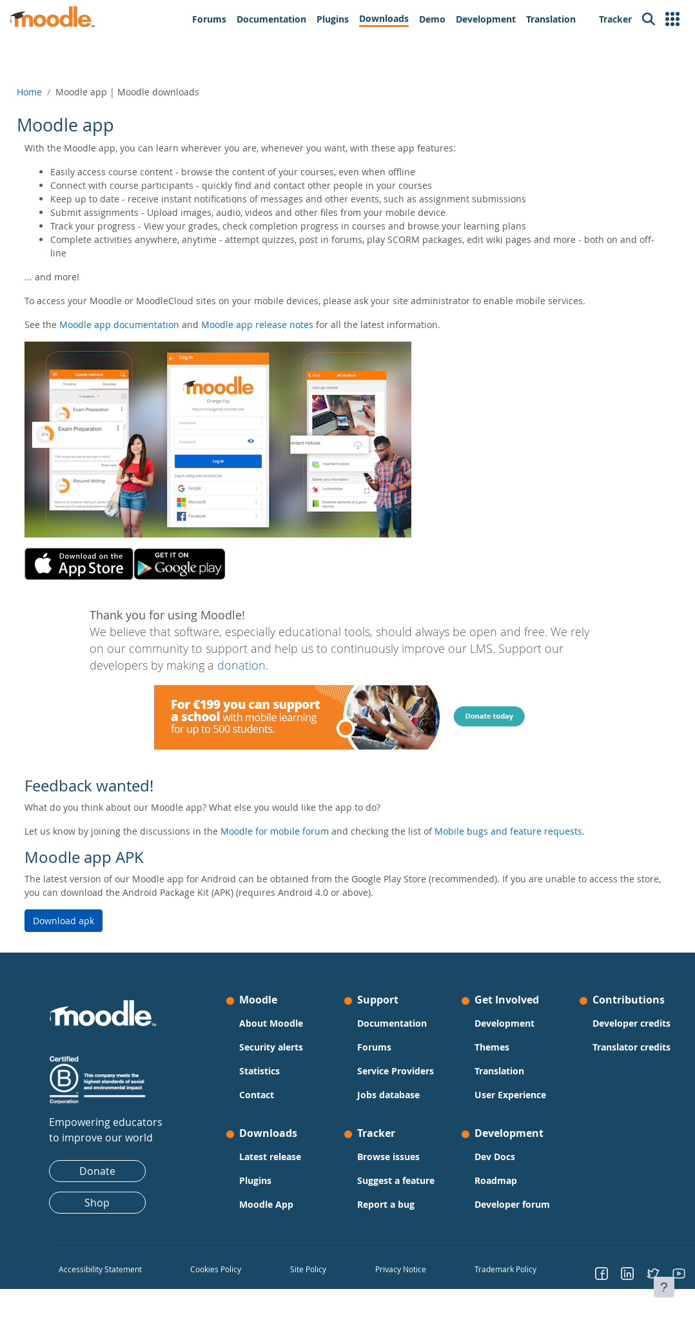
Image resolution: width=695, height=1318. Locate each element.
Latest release (280, 1156)
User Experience (500, 1095)
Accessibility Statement (129, 1282)
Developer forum (502, 1204)
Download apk (92, 921)
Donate (116, 1171)
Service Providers (395, 1071)
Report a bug (385, 1218)
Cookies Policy (234, 1282)
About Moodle (281, 1023)
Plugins (265, 1180)
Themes (482, 1047)
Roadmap (486, 1180)
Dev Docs (485, 1156)
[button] (672, 19)
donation (241, 665)
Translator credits (595, 1067)
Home (58, 92)
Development (495, 1023)
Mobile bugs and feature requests (537, 831)
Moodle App (276, 1204)
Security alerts (281, 1047)
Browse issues (388, 1156)
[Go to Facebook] (582, 1286)
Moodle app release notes (286, 324)
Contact (266, 1095)
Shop (116, 1203)
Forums (374, 1047)
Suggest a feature (378, 1187)
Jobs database (388, 1095)
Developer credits (595, 1030)
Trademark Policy (496, 1282)
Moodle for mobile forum (304, 831)
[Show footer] (664, 1287)
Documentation (391, 1023)
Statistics (269, 1071)
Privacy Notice (400, 1282)
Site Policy (318, 1282)
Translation (489, 1071)
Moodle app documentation (148, 324)
